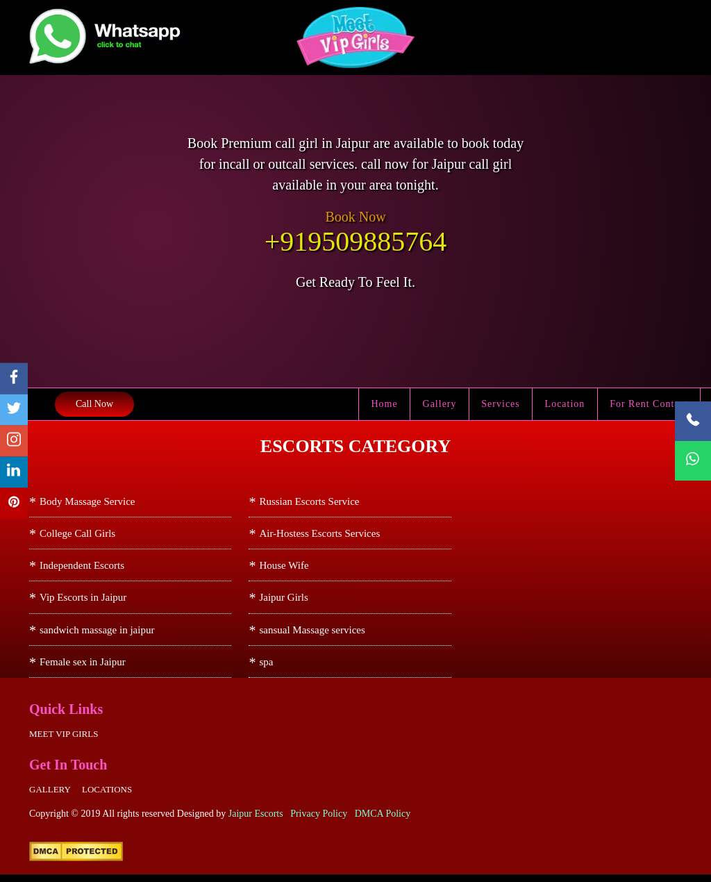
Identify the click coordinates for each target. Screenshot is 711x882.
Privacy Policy (318, 821)
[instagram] (14, 441)
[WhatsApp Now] (693, 461)
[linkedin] (14, 472)
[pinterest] (14, 503)
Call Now (94, 404)
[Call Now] (693, 421)
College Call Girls (77, 534)
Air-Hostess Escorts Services (319, 534)
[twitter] (14, 410)
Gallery (441, 404)
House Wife (283, 568)
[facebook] (14, 378)
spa (266, 668)
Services (502, 404)
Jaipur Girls (283, 601)
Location (566, 404)
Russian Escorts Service (309, 501)
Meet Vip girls (63, 741)
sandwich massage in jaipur (97, 634)
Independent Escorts (82, 568)
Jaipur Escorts (255, 821)
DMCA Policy (383, 821)
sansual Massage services (312, 634)
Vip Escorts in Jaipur (83, 601)
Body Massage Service (87, 501)
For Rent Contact (649, 404)
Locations (107, 797)
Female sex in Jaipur (83, 668)
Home (387, 404)
